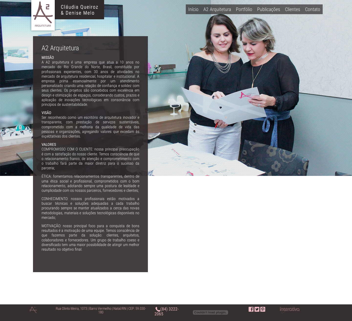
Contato (312, 9)
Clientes (292, 9)
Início (193, 9)
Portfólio (244, 9)
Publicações (268, 9)
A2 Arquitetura (217, 9)
